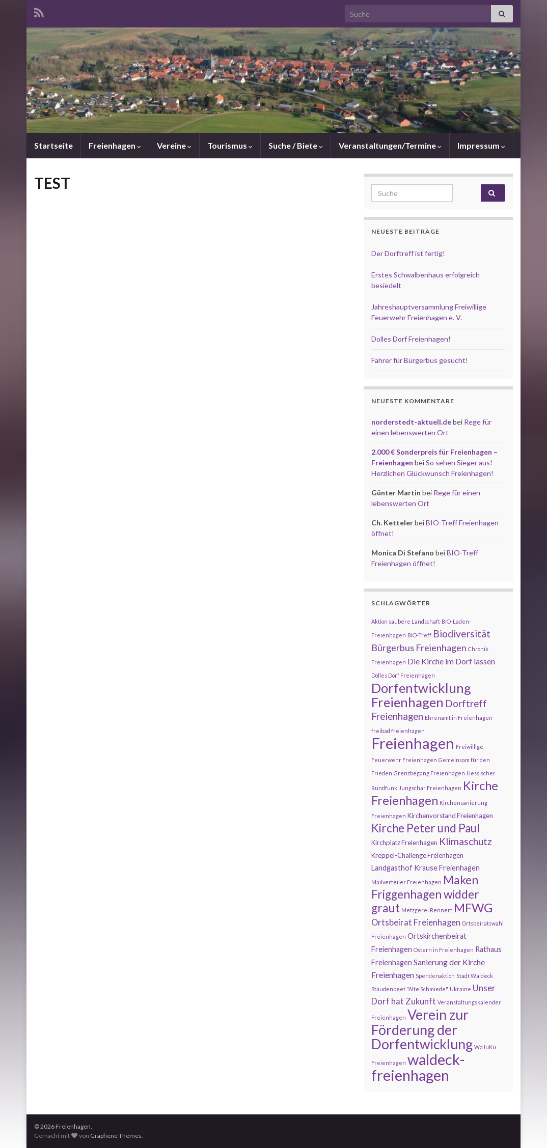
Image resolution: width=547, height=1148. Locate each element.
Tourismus (230, 145)
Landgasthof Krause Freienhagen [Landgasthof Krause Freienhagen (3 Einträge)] (425, 867)
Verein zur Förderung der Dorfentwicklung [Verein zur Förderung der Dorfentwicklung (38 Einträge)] (422, 1029)
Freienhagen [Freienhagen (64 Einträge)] (412, 743)
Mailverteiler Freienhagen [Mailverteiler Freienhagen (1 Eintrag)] (406, 882)
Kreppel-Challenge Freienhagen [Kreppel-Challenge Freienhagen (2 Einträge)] (417, 855)
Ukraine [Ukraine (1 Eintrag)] (460, 989)
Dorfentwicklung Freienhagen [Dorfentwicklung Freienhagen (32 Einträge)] (421, 695)
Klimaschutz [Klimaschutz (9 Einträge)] (465, 841)
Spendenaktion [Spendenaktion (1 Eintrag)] (435, 975)
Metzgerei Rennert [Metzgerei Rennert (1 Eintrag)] (426, 910)
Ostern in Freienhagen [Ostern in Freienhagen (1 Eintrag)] (444, 949)
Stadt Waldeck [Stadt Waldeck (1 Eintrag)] (474, 975)
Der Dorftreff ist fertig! (408, 253)
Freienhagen (115, 145)
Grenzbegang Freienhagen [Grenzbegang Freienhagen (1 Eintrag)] (429, 773)
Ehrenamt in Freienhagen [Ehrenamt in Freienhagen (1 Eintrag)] (459, 717)
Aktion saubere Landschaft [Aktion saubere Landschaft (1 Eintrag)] (405, 621)
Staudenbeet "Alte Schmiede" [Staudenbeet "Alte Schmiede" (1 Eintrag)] (409, 989)
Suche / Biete (295, 145)
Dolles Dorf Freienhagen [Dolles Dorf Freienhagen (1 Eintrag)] (403, 675)
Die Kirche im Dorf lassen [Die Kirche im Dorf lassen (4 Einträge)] (451, 661)
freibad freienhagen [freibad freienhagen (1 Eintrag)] (398, 730)
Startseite (53, 145)
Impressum (481, 145)
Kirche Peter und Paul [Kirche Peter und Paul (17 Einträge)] (425, 828)
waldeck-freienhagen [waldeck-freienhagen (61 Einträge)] (417, 1067)
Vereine (174, 145)
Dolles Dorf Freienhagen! (411, 338)
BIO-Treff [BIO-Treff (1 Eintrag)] (419, 635)
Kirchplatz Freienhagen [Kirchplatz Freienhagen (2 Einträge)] (404, 842)
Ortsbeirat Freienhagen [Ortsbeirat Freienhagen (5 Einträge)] (415, 922)
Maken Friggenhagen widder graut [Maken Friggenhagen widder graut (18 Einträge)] (425, 894)
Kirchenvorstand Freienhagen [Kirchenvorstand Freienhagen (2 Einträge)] (450, 815)
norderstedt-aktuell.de (411, 421)
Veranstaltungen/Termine (390, 145)
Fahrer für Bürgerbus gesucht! (419, 360)
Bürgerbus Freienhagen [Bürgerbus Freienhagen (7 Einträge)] (419, 647)
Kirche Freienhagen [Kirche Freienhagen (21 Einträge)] (434, 792)
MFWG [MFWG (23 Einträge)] (473, 907)
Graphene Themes (116, 1135)
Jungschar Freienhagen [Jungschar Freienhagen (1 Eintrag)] (430, 788)
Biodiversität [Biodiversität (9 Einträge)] (461, 633)
